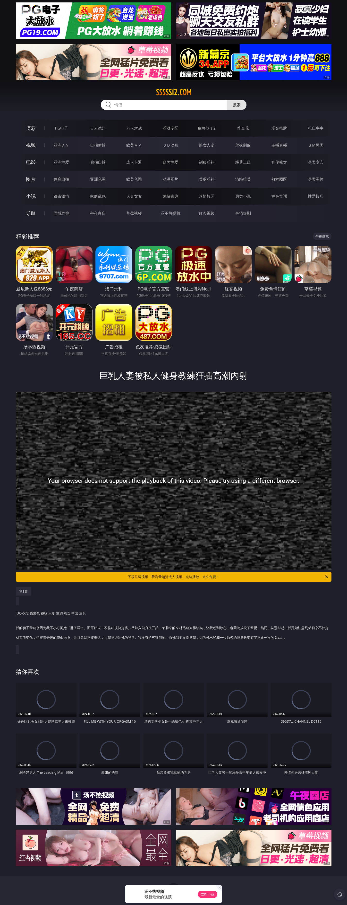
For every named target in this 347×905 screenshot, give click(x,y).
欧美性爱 (170, 162)
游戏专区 (170, 128)
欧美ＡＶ (134, 145)
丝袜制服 (243, 145)
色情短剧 (243, 213)
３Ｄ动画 (170, 145)
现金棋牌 (279, 128)
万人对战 (134, 128)
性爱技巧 (315, 196)
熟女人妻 (206, 145)
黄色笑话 (279, 196)
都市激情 (61, 196)
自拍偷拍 (98, 145)
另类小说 (243, 196)
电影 (31, 162)
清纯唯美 (243, 179)
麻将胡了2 (207, 128)
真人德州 (98, 128)
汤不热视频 (170, 213)
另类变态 (315, 162)
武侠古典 (170, 196)
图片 (31, 179)
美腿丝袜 (206, 179)
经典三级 (243, 162)
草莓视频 (134, 213)
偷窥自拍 (61, 179)
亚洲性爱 (61, 162)
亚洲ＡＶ (61, 145)
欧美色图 (134, 179)
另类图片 (315, 179)
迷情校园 (206, 196)
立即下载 (207, 894)
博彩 (31, 128)
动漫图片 (170, 179)
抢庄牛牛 (315, 128)
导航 (31, 213)
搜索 (237, 104)
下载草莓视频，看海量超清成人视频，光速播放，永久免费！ (228, 577)
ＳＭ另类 (315, 145)
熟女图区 (279, 179)
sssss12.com (173, 92)
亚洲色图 (98, 179)
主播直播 (279, 145)
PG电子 (61, 128)
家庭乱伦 (98, 196)
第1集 (23, 591)
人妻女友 (134, 196)
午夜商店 (98, 213)
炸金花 (243, 128)
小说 (31, 196)
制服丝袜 (206, 162)
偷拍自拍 (98, 162)
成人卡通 (134, 162)
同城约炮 (61, 213)
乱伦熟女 (279, 162)
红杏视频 (206, 213)
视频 (31, 145)
